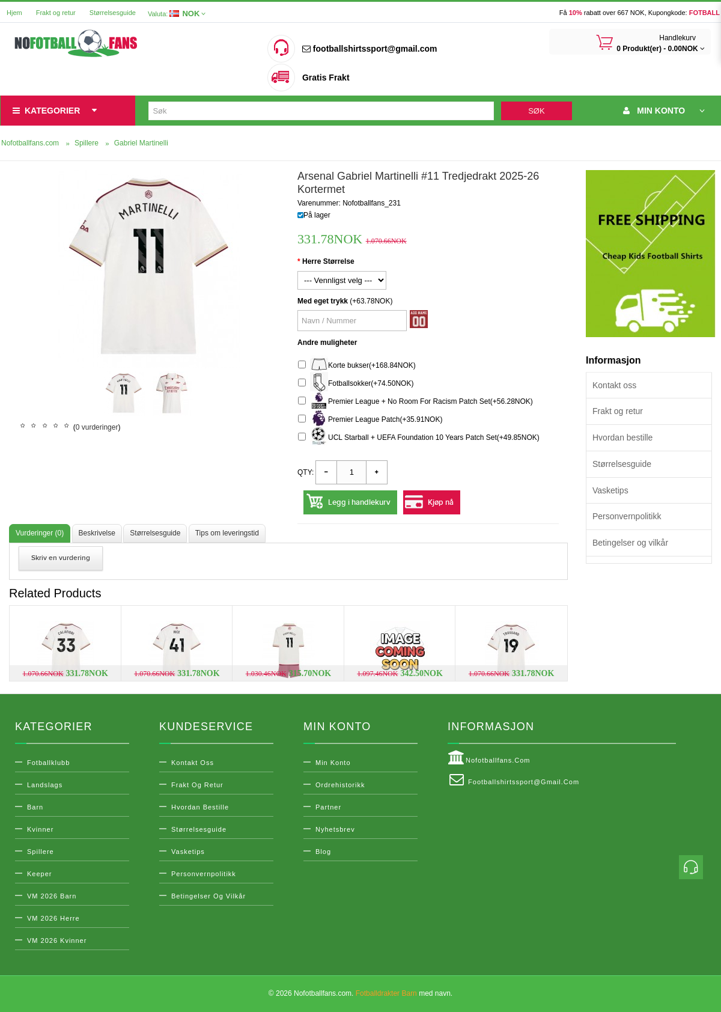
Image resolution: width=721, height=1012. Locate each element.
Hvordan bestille (622, 437)
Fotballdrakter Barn (386, 993)
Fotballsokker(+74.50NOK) (355, 383)
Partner (328, 807)
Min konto (333, 762)
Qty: (305, 472)
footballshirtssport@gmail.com (369, 48)
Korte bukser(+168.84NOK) (357, 365)
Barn (35, 807)
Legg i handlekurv (359, 502)
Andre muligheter (327, 342)
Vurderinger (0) (40, 533)
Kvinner (40, 829)
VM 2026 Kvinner (57, 940)
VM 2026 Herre (53, 918)
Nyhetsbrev (335, 829)
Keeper (39, 873)
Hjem (14, 12)
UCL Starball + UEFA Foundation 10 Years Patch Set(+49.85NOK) (419, 437)
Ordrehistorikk (340, 784)
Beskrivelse (97, 533)
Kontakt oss (614, 385)
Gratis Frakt (326, 77)
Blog (323, 851)
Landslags (44, 784)
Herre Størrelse (328, 261)
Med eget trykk (322, 301)
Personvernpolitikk (626, 516)
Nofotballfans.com (489, 758)
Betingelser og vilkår (630, 542)
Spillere (40, 851)
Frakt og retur (56, 12)
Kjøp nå (441, 502)
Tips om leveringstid (227, 533)
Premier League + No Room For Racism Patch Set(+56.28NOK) (415, 401)
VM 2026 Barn (51, 896)
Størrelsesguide (113, 12)
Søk (536, 110)
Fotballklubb (48, 762)
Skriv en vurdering (60, 557)
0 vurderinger (97, 427)
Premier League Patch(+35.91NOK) (370, 419)
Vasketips (610, 490)
